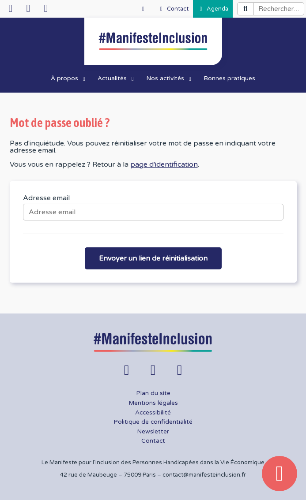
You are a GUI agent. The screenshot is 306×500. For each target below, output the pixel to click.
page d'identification (164, 164)
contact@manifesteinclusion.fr (204, 474)
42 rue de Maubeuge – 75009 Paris (108, 474)
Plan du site (153, 393)
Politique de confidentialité (153, 421)
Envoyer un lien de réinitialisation (153, 258)
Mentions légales (153, 403)
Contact (153, 440)
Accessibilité (153, 412)
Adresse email (46, 198)
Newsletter (153, 431)
